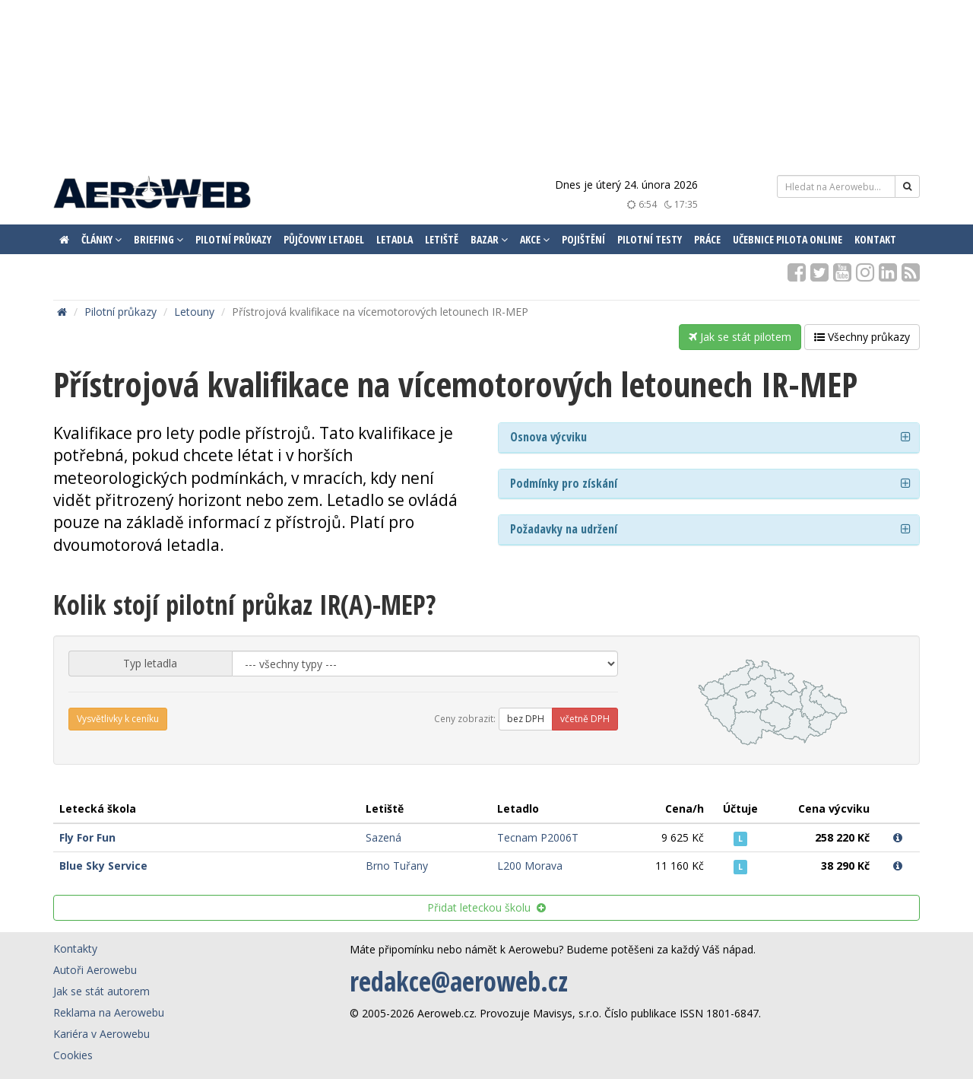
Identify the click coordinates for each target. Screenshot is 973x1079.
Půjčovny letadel (324, 239)
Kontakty (75, 948)
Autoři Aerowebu (95, 970)
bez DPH (525, 718)
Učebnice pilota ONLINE (787, 239)
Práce (707, 239)
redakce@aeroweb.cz (459, 981)
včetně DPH (585, 718)
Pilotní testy (649, 239)
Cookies (73, 1055)
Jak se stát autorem (101, 991)
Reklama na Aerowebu (108, 1012)
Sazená (383, 837)
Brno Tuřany (397, 865)
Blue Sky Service (103, 865)
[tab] (709, 438)
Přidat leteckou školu (486, 907)
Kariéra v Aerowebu (101, 1033)
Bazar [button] (489, 239)
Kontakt (875, 239)
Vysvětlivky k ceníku (118, 718)
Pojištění (583, 239)
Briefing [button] (158, 239)
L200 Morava (530, 865)
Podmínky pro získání (563, 483)
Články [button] (101, 239)
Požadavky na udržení (563, 528)
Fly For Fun (87, 837)
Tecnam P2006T (537, 837)
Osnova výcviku (548, 436)
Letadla (394, 239)
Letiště (441, 239)
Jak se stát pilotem (740, 336)
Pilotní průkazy (233, 239)
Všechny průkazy (862, 336)
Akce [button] (535, 239)
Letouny (194, 311)
